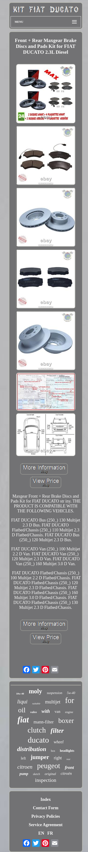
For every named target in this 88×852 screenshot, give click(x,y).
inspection (45, 780)
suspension (54, 693)
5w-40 (71, 693)
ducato (38, 740)
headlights (67, 750)
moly (35, 691)
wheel (59, 742)
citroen (24, 767)
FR (50, 833)
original (50, 774)
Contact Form (45, 808)
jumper (40, 757)
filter (57, 730)
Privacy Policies (45, 816)
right (58, 758)
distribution (31, 749)
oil (22, 710)
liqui (22, 701)
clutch (36, 730)
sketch (36, 774)
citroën (66, 773)
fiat (23, 719)
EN (41, 833)
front (69, 767)
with (46, 711)
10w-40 (20, 693)
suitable (36, 703)
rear (68, 759)
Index (45, 799)
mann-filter (44, 721)
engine (69, 712)
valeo (33, 712)
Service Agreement (45, 824)
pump (23, 774)
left (23, 758)
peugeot (48, 766)
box (53, 750)
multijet (52, 702)
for (69, 700)
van (58, 711)
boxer (66, 720)
